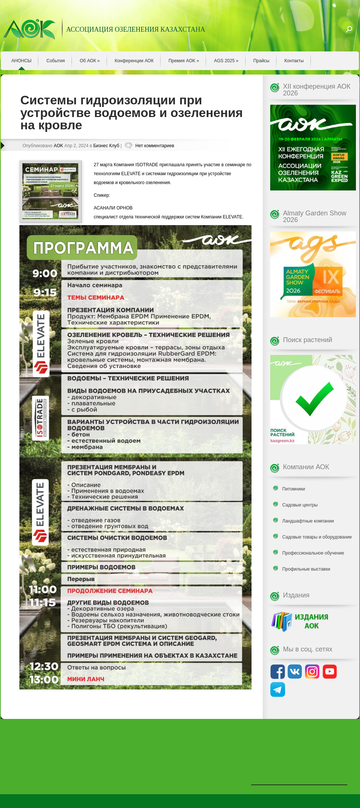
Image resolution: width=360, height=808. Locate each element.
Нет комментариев (154, 145)
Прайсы (261, 60)
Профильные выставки (306, 569)
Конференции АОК (134, 60)
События (55, 60)
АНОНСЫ (22, 60)
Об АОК (90, 60)
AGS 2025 (226, 60)
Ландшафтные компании (308, 521)
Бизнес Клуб (106, 145)
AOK (58, 145)
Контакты (294, 60)
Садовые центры (300, 505)
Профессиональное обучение (313, 553)
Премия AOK (183, 60)
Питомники (293, 489)
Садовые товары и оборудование (317, 537)
